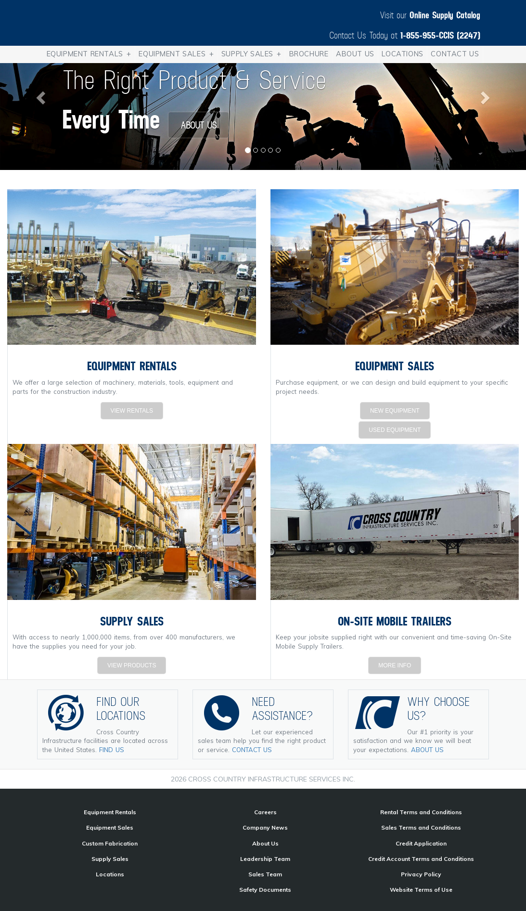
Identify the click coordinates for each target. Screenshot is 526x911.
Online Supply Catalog (445, 14)
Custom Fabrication (110, 843)
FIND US (111, 750)
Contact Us (455, 53)
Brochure (309, 53)
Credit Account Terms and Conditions (421, 858)
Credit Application (421, 843)
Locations (402, 53)
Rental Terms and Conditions (421, 812)
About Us (355, 53)
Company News (265, 827)
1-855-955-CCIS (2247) (440, 34)
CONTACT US (252, 750)
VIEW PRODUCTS (131, 665)
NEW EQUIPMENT (395, 410)
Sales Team (265, 874)
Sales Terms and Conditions (421, 827)
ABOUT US (198, 124)
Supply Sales (253, 54)
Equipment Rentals (91, 54)
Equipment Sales (178, 54)
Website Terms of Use (421, 889)
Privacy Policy (421, 874)
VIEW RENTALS (132, 410)
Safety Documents (265, 889)
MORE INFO (394, 665)
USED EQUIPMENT (395, 430)
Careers (265, 812)
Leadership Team (265, 858)
